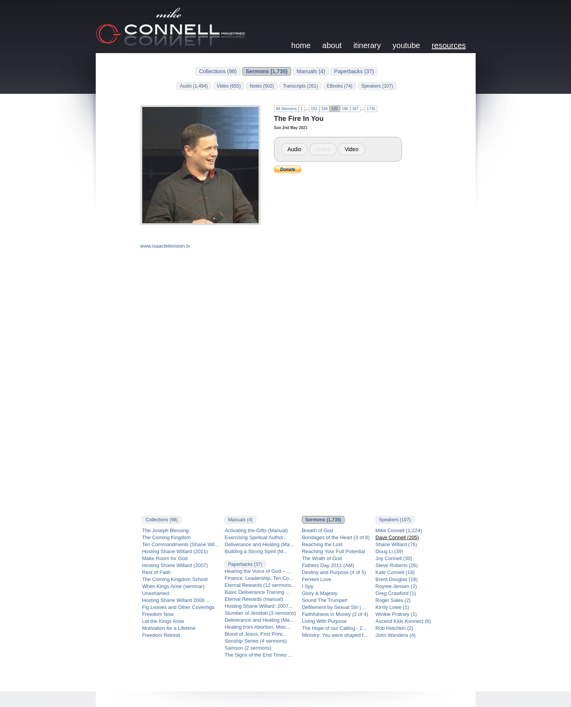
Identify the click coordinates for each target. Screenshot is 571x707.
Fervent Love (316, 579)
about (332, 45)
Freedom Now (158, 614)
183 (314, 109)
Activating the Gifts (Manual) (256, 530)
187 (355, 109)
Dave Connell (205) (397, 537)
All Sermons (286, 109)
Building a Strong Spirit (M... (255, 551)
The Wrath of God (322, 558)
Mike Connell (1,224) (399, 530)
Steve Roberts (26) (397, 565)
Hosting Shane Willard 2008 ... (176, 600)
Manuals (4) (311, 71)
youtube (406, 45)
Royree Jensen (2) (396, 586)
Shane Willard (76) (396, 544)
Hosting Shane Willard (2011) (175, 551)
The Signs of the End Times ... (258, 655)
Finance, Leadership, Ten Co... (258, 578)
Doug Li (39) (390, 551)
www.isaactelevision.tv (165, 246)
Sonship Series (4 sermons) (255, 641)
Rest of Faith (156, 572)
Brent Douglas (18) (397, 579)
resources (449, 45)
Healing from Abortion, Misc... (257, 627)
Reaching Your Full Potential (333, 551)
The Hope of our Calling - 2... (334, 628)
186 (345, 109)
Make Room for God (164, 558)
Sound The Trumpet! (325, 600)
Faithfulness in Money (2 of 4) (335, 614)
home (301, 45)
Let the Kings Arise (163, 621)
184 (324, 109)
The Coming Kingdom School (174, 579)
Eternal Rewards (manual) (253, 599)
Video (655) (229, 86)
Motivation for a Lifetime (168, 628)
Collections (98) (217, 71)
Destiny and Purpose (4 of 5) (334, 572)
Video (352, 149)
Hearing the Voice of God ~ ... (257, 571)
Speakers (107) (377, 86)
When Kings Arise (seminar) (173, 586)
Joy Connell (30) (394, 558)
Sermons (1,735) (267, 71)
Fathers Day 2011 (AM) (328, 565)
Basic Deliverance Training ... (257, 592)
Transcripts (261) (300, 86)
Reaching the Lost (322, 544)
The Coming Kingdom (166, 537)
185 (334, 109)
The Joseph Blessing (165, 530)
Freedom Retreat (161, 635)
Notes (323, 149)
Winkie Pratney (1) (396, 614)
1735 (371, 109)
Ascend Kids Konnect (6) (403, 621)
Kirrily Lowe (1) (392, 607)
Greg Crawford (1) (396, 593)
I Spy (308, 586)
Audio (295, 149)
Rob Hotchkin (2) (395, 628)
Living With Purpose (324, 621)
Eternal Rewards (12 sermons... (259, 585)
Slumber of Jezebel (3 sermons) (260, 613)
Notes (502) (262, 86)
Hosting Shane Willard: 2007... (258, 606)
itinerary (367, 45)
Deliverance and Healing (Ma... (258, 544)
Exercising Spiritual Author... (255, 537)
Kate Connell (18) (395, 572)
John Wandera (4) (396, 635)
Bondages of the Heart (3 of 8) (336, 537)
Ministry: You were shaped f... (335, 635)
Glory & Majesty (320, 593)
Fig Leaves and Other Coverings (178, 607)
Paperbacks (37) (354, 71)
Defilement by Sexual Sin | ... (334, 607)
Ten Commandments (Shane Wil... (180, 544)
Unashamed (155, 593)
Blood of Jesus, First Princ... (255, 634)
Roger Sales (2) (393, 600)
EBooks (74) (339, 86)
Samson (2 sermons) (247, 648)
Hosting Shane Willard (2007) (175, 565)
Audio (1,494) (194, 86)
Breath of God (317, 530)
